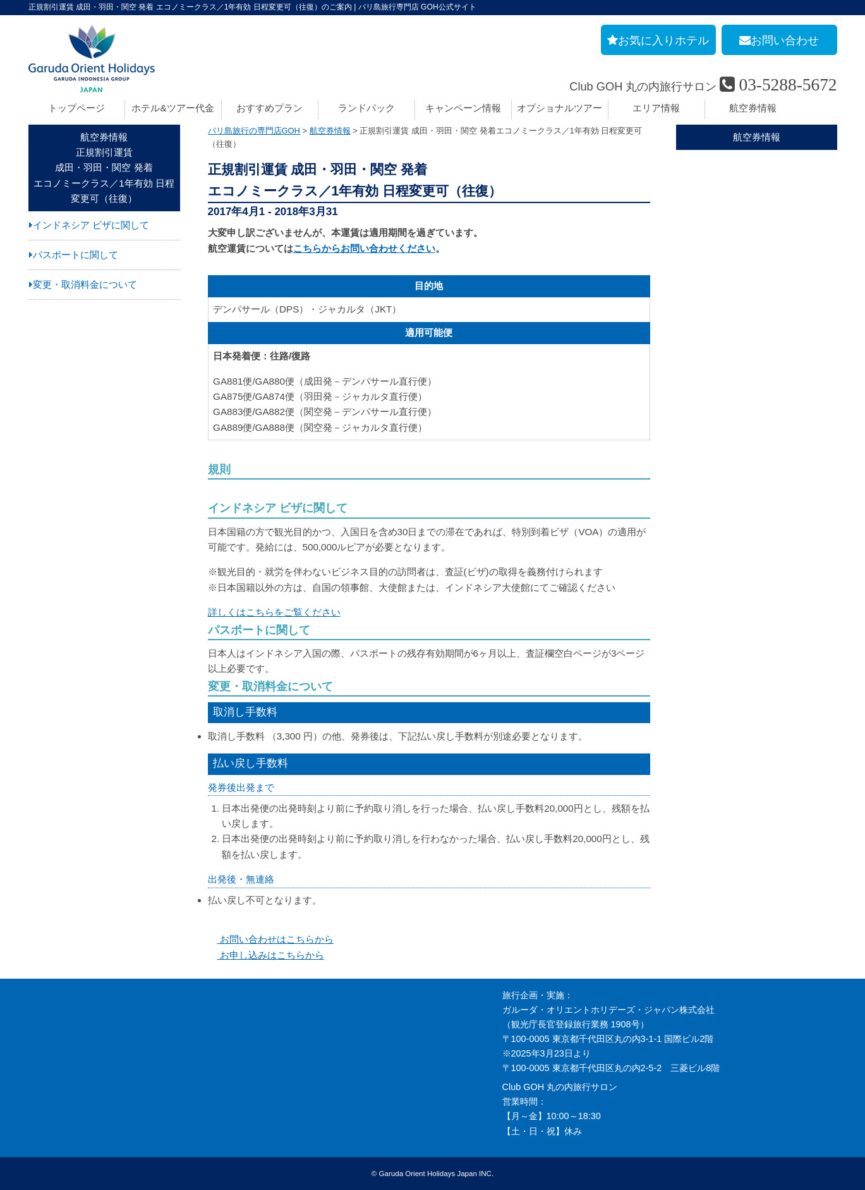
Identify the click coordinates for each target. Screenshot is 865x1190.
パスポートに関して (75, 254)
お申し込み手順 (312, 995)
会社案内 (46, 995)
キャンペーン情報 (463, 107)
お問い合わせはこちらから (271, 939)
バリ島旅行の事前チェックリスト (347, 1039)
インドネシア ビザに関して (91, 225)
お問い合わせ (55, 1068)
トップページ (76, 107)
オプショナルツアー (559, 107)
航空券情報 (753, 107)
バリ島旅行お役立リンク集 (334, 1053)
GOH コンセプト (62, 1053)
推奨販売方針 (55, 1126)
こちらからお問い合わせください (364, 248)
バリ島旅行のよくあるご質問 (338, 1024)
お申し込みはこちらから (266, 955)
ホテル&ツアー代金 (172, 107)
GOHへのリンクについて (331, 1068)
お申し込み (50, 1082)
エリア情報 (656, 107)
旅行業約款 (50, 1024)
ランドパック (366, 107)
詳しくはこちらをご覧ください (274, 612)
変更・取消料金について (85, 284)
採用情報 (46, 1010)
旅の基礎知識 (307, 1010)
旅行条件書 (50, 1039)
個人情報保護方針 (63, 1097)
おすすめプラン (269, 107)
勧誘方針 (46, 1111)
